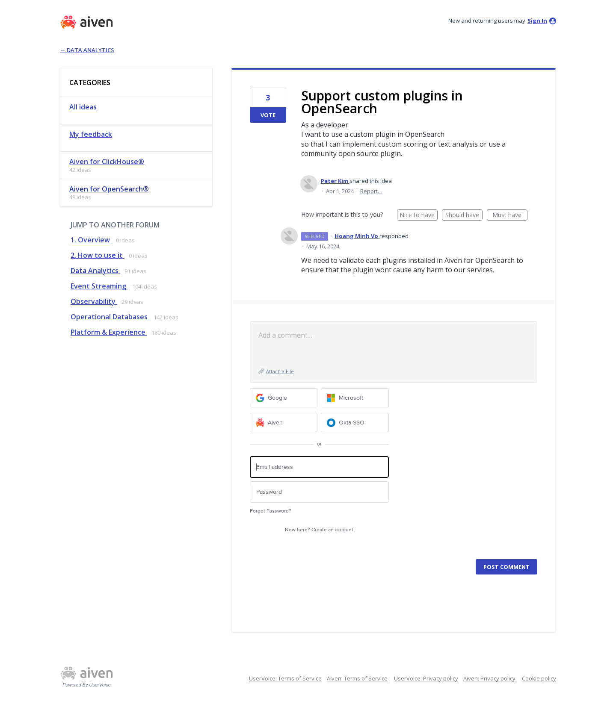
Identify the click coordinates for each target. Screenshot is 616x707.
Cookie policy (539, 678)
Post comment (506, 567)
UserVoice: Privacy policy (426, 678)
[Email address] (319, 467)
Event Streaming (99, 286)
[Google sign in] (284, 397)
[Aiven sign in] (284, 422)
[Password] (319, 492)
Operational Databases (110, 316)
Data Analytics (95, 270)
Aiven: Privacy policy (489, 678)
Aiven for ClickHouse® (106, 161)
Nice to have (419, 216)
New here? (319, 530)
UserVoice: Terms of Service (285, 678)
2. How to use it (97, 255)
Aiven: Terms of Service (357, 678)
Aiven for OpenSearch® (109, 189)
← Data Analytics (87, 50)
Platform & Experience (109, 332)
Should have (464, 216)
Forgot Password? (270, 511)
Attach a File (280, 371)
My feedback (90, 134)
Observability (94, 301)
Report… (371, 191)
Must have (509, 216)
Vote (268, 115)
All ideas (83, 107)
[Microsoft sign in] (355, 397)
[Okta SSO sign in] (355, 422)
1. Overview (91, 240)
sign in (537, 20)
